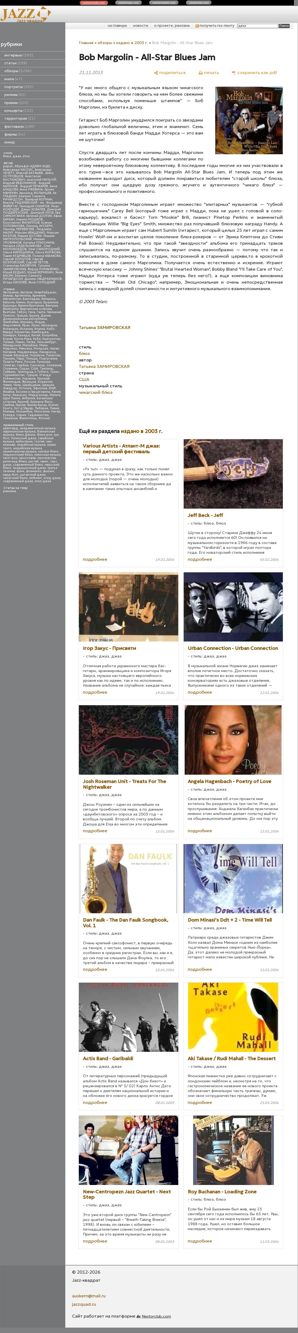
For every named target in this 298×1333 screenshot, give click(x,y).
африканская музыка (19, 431)
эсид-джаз (52, 478)
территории (19, 118)
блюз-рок (44, 435)
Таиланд (46, 368)
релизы (15, 94)
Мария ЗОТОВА (30, 236)
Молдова (41, 348)
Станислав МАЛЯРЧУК (19, 265)
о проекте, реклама (172, 25)
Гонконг (9, 315)
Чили (17, 385)
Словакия (54, 365)
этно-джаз (43, 481)
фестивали (19, 126)
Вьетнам (9, 312)
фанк (20, 471)
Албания (28, 398)
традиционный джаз (29, 468)
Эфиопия (40, 388)
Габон (22, 312)
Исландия (10, 329)
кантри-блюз (48, 451)
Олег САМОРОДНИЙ (44, 249)
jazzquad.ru (84, 1304)
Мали (43, 345)
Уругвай (43, 378)
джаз (17, 156)
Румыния (43, 362)
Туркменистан (14, 375)
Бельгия (9, 302)
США (34, 368)
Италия (39, 329)
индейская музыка (31, 444)
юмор (9, 142)
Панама (9, 358)
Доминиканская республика (25, 319)
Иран (35, 325)
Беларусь (48, 299)
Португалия (48, 358)
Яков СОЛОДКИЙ (41, 282)
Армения (39, 295)
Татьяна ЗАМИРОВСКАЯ (104, 366)
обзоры (17, 71)
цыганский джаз (33, 474)
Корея (7, 339)
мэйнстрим (24, 441)
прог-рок (10, 458)
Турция (32, 375)
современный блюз (28, 464)
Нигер (55, 411)
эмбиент (35, 478)
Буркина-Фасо (41, 402)
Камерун (9, 335)
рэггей (33, 461)
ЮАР (52, 388)
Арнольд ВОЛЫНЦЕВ (35, 193)
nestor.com (94, 2)
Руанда (9, 415)
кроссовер (27, 458)
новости (140, 25)
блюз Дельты (25, 435)
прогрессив (47, 458)
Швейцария (31, 385)
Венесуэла (10, 309)
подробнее (95, 559)
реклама (9, 491)
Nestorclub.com (156, 1316)
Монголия (42, 411)
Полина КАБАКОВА (47, 256)
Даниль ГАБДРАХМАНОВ (43, 279)
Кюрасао (19, 395)
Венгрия (52, 305)
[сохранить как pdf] (254, 72)
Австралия (11, 292)
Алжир (8, 295)
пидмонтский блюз (18, 454)
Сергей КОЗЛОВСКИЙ (23, 260)
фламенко (33, 471)
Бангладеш (31, 299)
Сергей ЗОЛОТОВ (17, 259)
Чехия (7, 385)
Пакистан (53, 355)
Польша (32, 358)
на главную (117, 25)
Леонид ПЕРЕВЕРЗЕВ (19, 229)
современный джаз (18, 481)
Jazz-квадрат (31, 20)
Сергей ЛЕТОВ (37, 262)
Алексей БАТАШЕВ (30, 173)
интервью (18, 55)
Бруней (23, 402)
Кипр (7, 395)
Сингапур (37, 365)
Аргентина (23, 295)
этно (26, 156)
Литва (30, 342)
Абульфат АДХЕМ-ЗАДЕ (33, 166)
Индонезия (11, 325)
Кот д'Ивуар (23, 408)
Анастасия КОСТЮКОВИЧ (22, 177)
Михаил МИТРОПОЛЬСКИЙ (29, 237)
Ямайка (8, 392)
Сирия (21, 415)
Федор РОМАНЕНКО (43, 269)
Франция (29, 382)
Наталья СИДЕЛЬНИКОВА (22, 246)
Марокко (10, 348)
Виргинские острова (36, 309)
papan (8, 166)
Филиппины (28, 418)
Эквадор (10, 388)
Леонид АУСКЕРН (39, 226)
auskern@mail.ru (89, 1295)
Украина (28, 378)
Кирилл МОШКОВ (30, 219)
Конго (7, 408)
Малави (9, 411)
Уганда (45, 375)
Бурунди (10, 305)
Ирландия (49, 325)
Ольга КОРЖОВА (47, 252)
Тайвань (9, 372)
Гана (31, 312)
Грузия (34, 315)
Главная (86, 42)
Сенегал (9, 365)
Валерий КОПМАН (38, 199)
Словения (10, 368)
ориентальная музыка (20, 451)
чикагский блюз (15, 478)
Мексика (25, 348)
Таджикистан (38, 415)
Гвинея (20, 405)
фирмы (14, 134)
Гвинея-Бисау (37, 405)
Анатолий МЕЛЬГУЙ (41, 180)
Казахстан (22, 332)
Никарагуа (47, 352)
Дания (46, 315)
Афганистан (12, 299)
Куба (37, 339)
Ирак (26, 325)
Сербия (22, 365)
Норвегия (37, 355)
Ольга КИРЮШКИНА (18, 252)
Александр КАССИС (18, 170)
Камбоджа (39, 332)
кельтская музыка (47, 454)
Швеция (48, 385)
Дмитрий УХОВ (42, 212)
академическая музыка (38, 428)
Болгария (34, 302)
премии (16, 102)
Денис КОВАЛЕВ (33, 209)
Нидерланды (27, 352)
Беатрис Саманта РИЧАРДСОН (24, 197)
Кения (56, 392)
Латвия (8, 342)
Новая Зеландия (15, 355)
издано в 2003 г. (132, 42)
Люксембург (46, 342)
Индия (40, 322)
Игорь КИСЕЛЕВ (15, 282)
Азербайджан (45, 292)
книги (13, 79)
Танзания (10, 418)
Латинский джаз (23, 438)
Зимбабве (10, 322)
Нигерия (9, 352)
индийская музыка (27, 448)
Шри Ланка (11, 398)
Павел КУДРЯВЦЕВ (17, 256)
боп (6, 438)
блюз (7, 156)
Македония (12, 345)
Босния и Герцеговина (33, 392)
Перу (20, 358)
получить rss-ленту (215, 25)
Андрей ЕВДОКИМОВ (20, 183)
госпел (39, 441)
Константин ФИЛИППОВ (21, 222)
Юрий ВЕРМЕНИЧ (40, 272)
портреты (18, 87)
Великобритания (31, 305)
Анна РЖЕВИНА (31, 189)
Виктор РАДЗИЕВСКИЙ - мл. (24, 202)
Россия (29, 362)
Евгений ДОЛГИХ (39, 216)
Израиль (26, 322)
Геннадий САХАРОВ (34, 206)
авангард (10, 428)
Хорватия (45, 382)
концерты (18, 110)
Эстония (25, 388)
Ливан (20, 342)
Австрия (26, 292)
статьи (15, 63)
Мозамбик (24, 411)
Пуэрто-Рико (13, 362)
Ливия (54, 408)
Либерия (41, 408)
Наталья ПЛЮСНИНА (38, 242)
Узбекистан (12, 378)
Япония (44, 418)
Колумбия (49, 335)
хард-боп (10, 474)
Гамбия (8, 405)
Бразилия (50, 302)
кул (56, 435)
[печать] (209, 72)
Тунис (54, 372)
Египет (53, 405)
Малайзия (30, 345)
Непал (54, 348)
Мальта (55, 395)
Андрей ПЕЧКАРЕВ (34, 186)
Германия (54, 312)
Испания (26, 329)
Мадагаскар (38, 395)
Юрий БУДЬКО (14, 272)
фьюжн (48, 471)
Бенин (20, 302)
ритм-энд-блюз (15, 461)
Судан (24, 368)
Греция (22, 315)
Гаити (41, 312)
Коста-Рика (22, 339)
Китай (35, 335)
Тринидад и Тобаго (32, 372)
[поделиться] (170, 72)
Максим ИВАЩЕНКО (30, 232)
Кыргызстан (51, 339)
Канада (24, 335)
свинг (44, 461)
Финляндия (11, 382)
